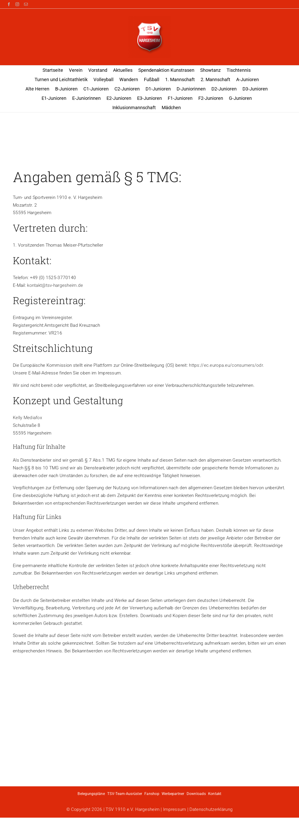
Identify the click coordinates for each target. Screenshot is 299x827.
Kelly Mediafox (27, 417)
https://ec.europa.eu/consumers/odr (226, 365)
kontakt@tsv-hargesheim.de (55, 285)
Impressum (174, 809)
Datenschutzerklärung (211, 809)
